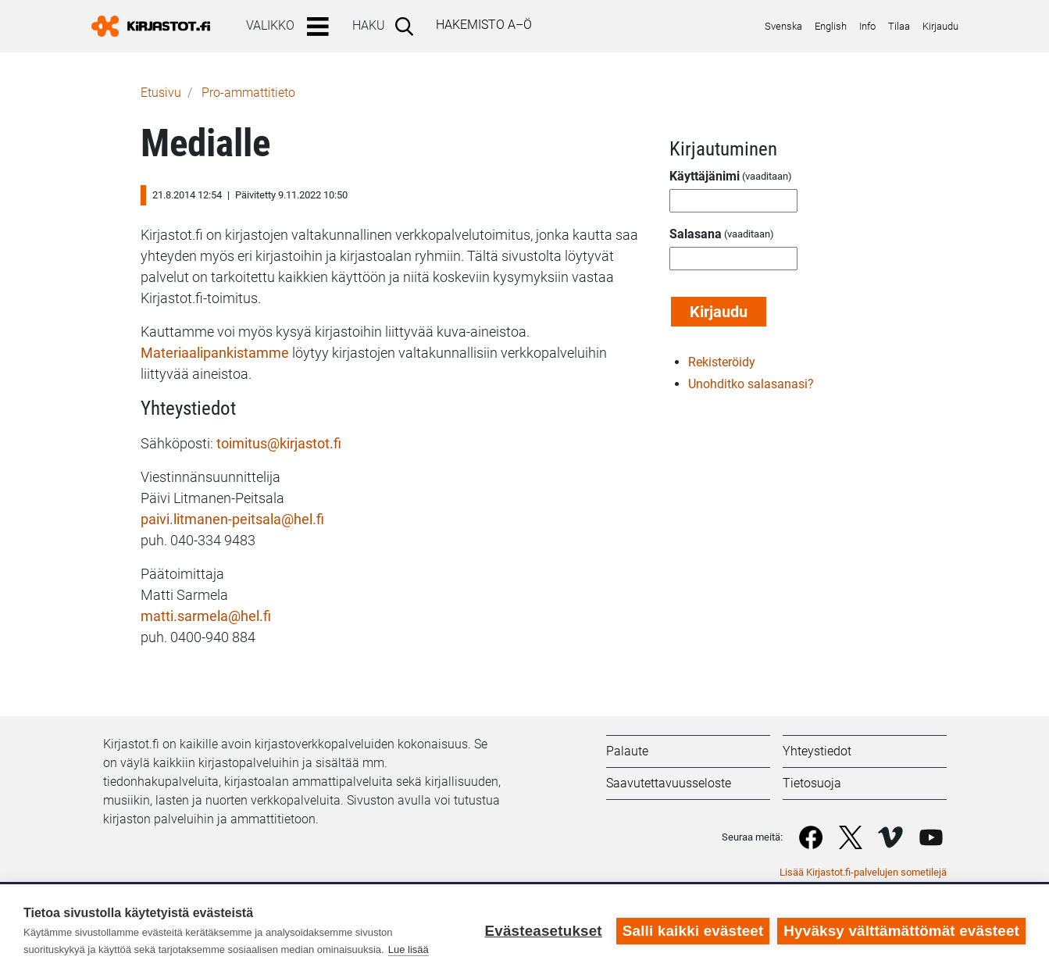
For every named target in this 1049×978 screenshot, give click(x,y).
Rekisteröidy (721, 362)
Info (867, 26)
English (831, 26)
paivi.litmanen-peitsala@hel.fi (232, 519)
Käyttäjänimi (704, 176)
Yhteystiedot (817, 751)
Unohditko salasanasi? (751, 384)
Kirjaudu (940, 26)
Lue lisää (408, 949)
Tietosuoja (812, 783)
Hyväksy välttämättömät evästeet (901, 931)
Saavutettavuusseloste (668, 783)
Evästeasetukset (542, 931)
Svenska (783, 26)
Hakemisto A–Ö (484, 24)
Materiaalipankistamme (216, 352)
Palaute (627, 751)
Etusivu (161, 92)
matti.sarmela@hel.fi (206, 616)
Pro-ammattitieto (248, 92)
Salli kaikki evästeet (693, 931)
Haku (368, 25)
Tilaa (899, 26)
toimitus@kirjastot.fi (278, 443)
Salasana (695, 234)
